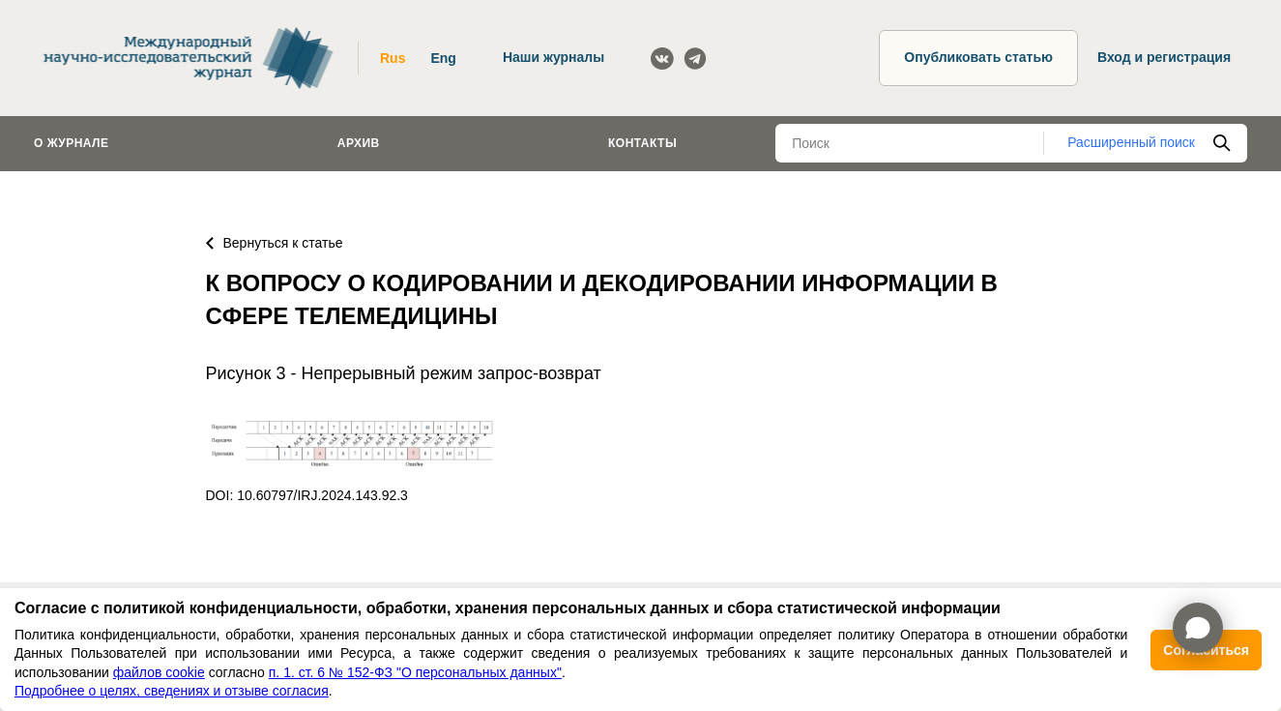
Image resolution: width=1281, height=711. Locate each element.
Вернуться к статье (274, 243)
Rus (392, 58)
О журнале (71, 143)
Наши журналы (553, 57)
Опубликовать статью (978, 57)
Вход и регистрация (1164, 57)
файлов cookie (159, 672)
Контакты (642, 143)
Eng (442, 58)
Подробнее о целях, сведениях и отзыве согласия (172, 690)
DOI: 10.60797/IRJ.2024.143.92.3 (307, 495)
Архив (358, 143)
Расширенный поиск (1131, 142)
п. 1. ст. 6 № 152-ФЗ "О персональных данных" (415, 672)
